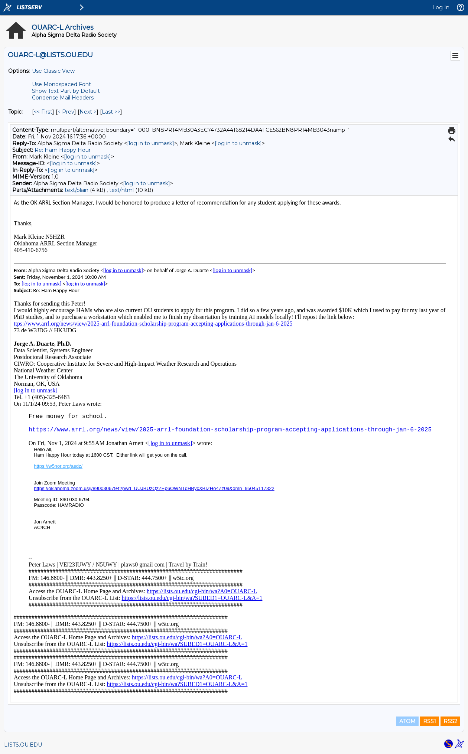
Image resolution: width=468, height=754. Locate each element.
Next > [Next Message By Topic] (88, 111)
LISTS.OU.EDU (23, 744)
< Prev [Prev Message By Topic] (66, 111)
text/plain (76, 190)
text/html (121, 190)
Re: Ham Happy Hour (63, 150)
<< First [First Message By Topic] (43, 111)
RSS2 (450, 721)
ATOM (407, 721)
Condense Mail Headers (63, 97)
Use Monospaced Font (61, 84)
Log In (440, 7)
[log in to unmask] (150, 143)
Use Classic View (53, 71)
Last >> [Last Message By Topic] (111, 111)
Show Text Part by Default (66, 91)
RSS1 (429, 721)
